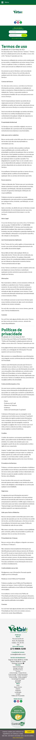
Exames (18, 689)
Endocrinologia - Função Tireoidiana (18, 676)
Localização (18, 692)
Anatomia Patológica (18, 666)
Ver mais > (18, 682)
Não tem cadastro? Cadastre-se (18, 38)
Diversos (18, 671)
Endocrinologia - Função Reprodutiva (18, 674)
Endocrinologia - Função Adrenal (18, 673)
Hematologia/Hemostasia (18, 679)
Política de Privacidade (18, 696)
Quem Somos (18, 687)
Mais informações (18, 737)
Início (18, 685)
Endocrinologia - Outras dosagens (18, 677)
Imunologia (18, 680)
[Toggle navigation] (18, 2)
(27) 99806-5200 (18, 648)
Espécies (18, 690)
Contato (18, 694)
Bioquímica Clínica (18, 670)
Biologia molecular (18, 668)
